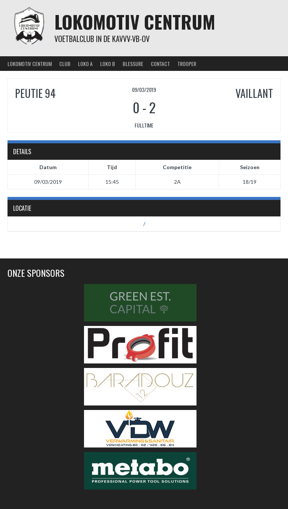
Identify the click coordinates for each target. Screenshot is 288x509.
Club (64, 64)
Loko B (107, 64)
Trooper (186, 64)
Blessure (133, 64)
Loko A (85, 64)
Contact (160, 64)
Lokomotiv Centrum (134, 21)
